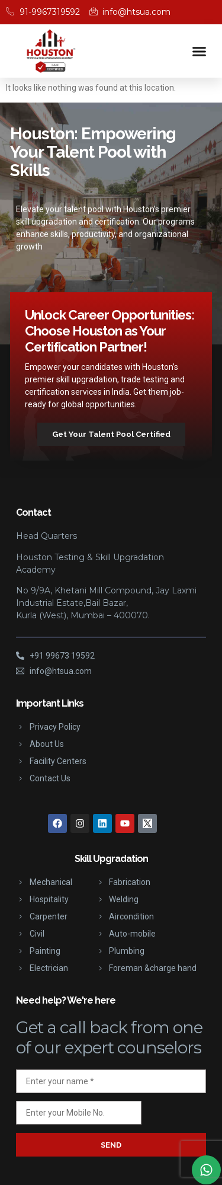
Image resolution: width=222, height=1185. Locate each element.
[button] (199, 51)
